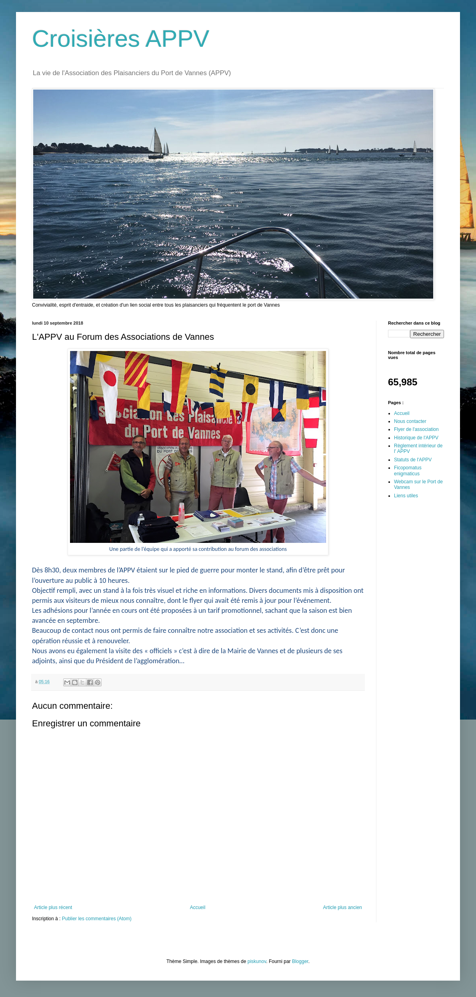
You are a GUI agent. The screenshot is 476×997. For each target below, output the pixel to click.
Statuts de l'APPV (413, 460)
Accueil (198, 907)
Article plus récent (53, 907)
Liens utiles (406, 495)
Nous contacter (410, 421)
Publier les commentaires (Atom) (97, 918)
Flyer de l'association (416, 429)
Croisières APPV (121, 38)
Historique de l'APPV (416, 438)
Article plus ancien (342, 907)
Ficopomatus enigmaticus (408, 470)
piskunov (257, 961)
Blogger (300, 961)
